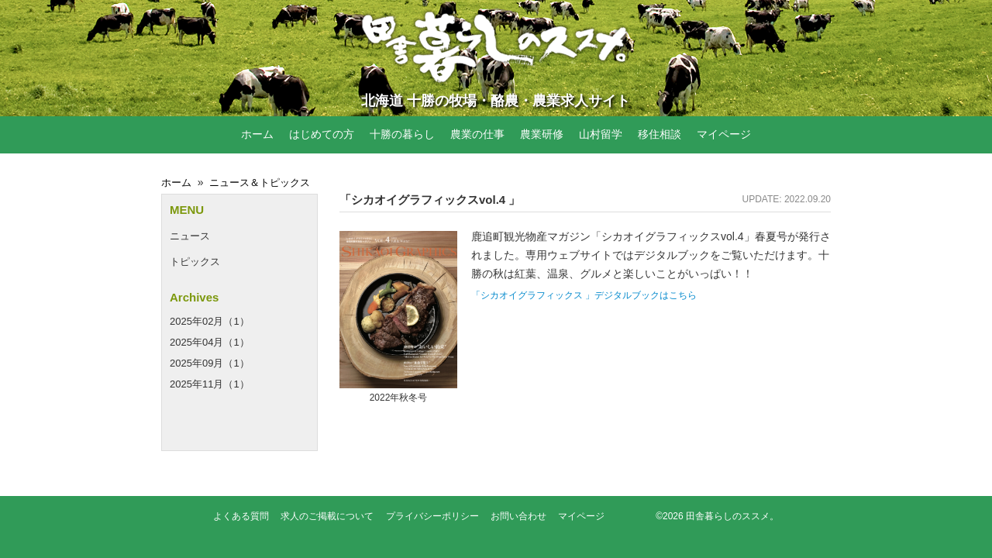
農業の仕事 (477, 134)
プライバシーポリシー (432, 516)
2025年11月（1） (210, 384)
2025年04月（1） (210, 342)
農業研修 (541, 134)
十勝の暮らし (402, 134)
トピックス (195, 261)
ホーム (257, 134)
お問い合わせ (518, 516)
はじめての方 (321, 134)
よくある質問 (241, 516)
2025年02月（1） (210, 321)
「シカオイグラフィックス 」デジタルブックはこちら (584, 295)
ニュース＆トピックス (259, 182)
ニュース (190, 236)
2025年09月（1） (210, 363)
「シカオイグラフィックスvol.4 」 (429, 199)
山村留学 (600, 134)
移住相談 (659, 134)
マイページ (724, 134)
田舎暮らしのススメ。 (732, 516)
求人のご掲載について (327, 516)
